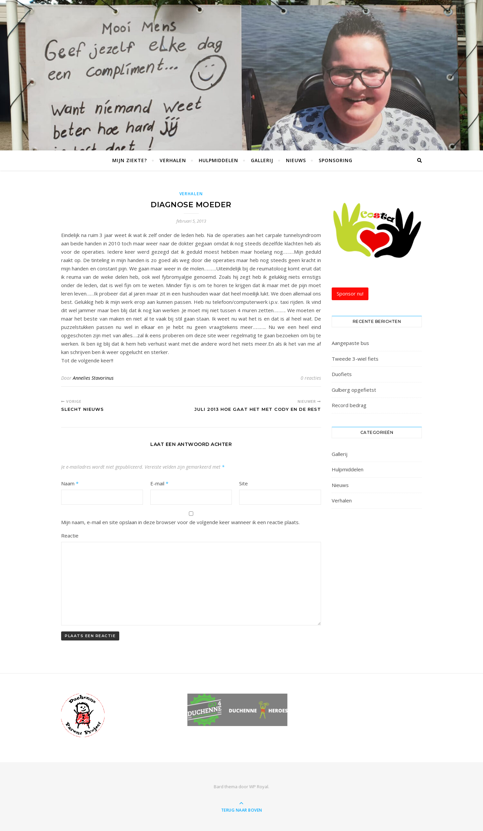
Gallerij (262, 160)
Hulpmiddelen (218, 160)
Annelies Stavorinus (93, 378)
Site (243, 483)
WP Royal (258, 787)
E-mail (159, 483)
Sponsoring (335, 160)
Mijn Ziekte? (129, 160)
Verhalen (173, 160)
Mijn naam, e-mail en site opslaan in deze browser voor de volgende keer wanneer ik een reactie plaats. (180, 522)
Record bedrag (349, 405)
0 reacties (311, 378)
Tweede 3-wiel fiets (355, 358)
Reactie (69, 535)
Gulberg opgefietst (354, 389)
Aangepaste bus (350, 343)
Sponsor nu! (350, 293)
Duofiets (342, 374)
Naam (69, 483)
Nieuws (296, 160)
